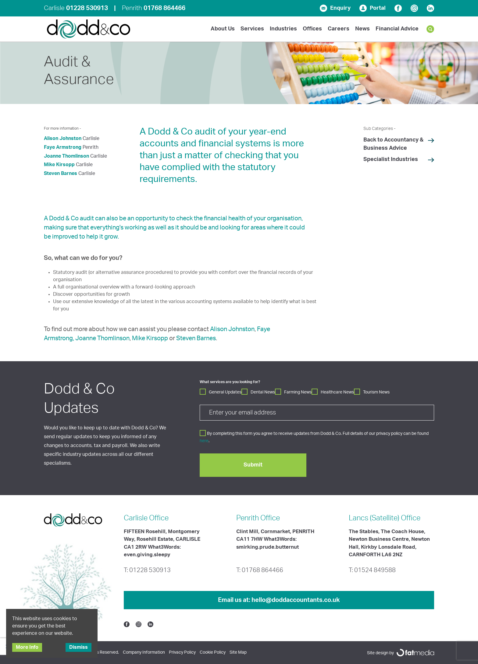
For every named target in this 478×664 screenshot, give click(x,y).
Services (252, 29)
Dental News (263, 392)
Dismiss (78, 647)
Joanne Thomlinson (66, 156)
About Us (223, 29)
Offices (312, 29)
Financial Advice (397, 29)
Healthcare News (337, 392)
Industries (283, 29)
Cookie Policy (213, 652)
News (362, 29)
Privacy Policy (182, 652)
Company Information (144, 652)
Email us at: (279, 600)
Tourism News (376, 392)
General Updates (225, 392)
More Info (27, 647)
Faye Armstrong (62, 147)
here (204, 441)
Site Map (238, 652)
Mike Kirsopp (59, 164)
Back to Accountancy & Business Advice (393, 144)
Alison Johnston (62, 138)
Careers (338, 29)
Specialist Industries (390, 159)
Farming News (298, 392)
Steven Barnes (60, 173)
